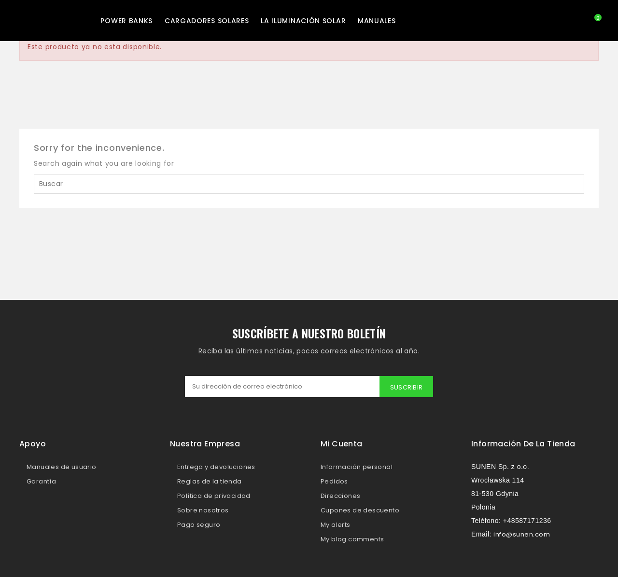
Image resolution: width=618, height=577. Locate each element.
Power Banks (126, 21)
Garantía (41, 481)
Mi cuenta (342, 443)
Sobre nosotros (203, 510)
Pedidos (334, 481)
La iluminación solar (303, 21)
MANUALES (377, 21)
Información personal (357, 466)
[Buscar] (309, 184)
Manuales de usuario (62, 466)
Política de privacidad (214, 495)
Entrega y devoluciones (216, 466)
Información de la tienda (523, 443)
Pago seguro (198, 524)
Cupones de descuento (360, 510)
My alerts (336, 524)
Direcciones (340, 495)
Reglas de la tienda (209, 481)
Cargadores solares (207, 21)
